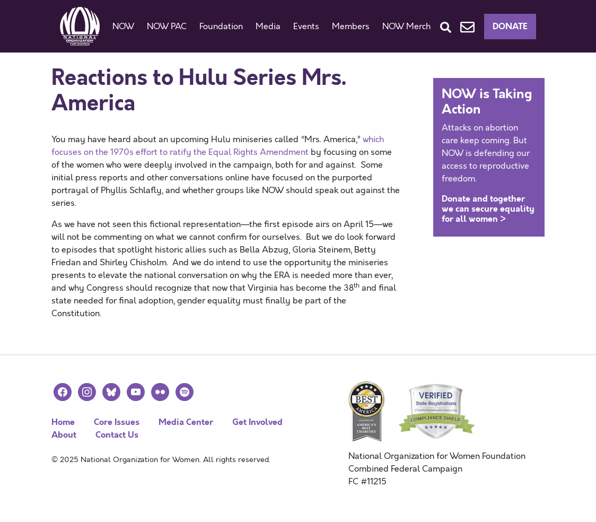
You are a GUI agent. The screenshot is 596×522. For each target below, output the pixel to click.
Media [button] (268, 26)
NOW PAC (167, 26)
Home (63, 422)
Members (351, 26)
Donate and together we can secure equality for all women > (488, 209)
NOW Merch (406, 26)
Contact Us (116, 435)
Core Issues (116, 422)
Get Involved (257, 422)
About (63, 435)
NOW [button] (123, 26)
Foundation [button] (221, 26)
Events (306, 26)
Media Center (186, 422)
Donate (510, 26)
